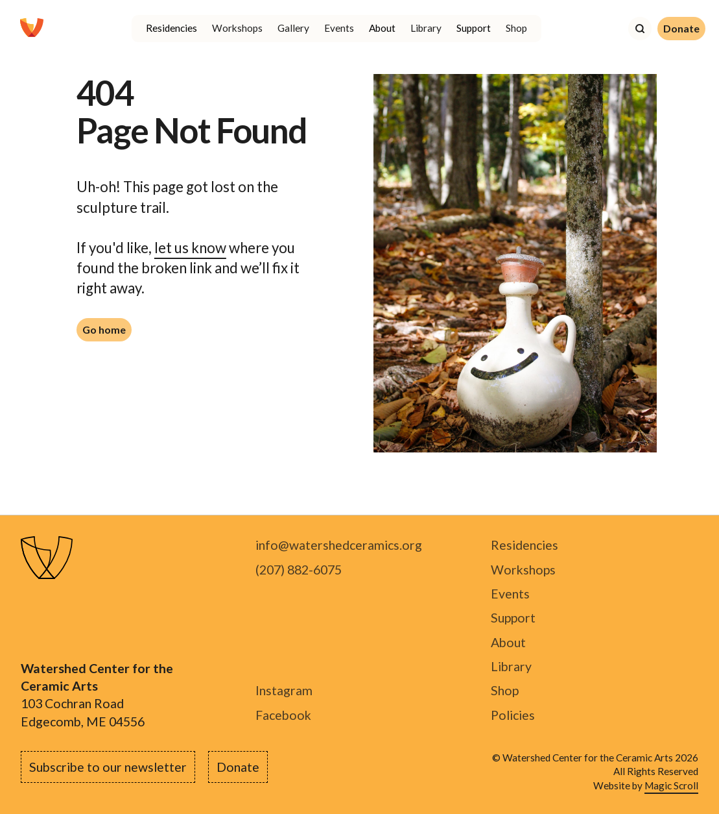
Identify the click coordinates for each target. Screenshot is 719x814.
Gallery (293, 28)
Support (513, 617)
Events (339, 28)
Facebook (283, 715)
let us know (190, 247)
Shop (516, 28)
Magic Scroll (671, 785)
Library (426, 28)
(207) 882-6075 (298, 569)
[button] (171, 28)
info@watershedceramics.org (338, 544)
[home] (32, 28)
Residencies (524, 544)
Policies (513, 715)
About (508, 642)
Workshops (237, 28)
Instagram (283, 690)
